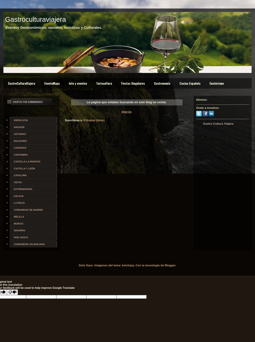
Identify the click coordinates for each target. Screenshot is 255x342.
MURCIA (18, 223)
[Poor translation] (12, 292)
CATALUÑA (20, 175)
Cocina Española (190, 83)
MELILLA (19, 216)
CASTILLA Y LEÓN (24, 168)
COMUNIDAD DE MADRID (28, 209)
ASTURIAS (20, 134)
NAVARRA (19, 230)
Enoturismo (217, 83)
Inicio (127, 112)
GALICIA (19, 196)
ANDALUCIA (21, 120)
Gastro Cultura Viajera (218, 123)
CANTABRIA (21, 154)
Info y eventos (78, 83)
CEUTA (18, 182)
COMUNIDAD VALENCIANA (29, 244)
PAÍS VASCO (21, 237)
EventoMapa (52, 83)
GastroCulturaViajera (21, 83)
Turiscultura (104, 83)
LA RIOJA (19, 203)
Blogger (170, 265)
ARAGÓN (19, 127)
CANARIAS (20, 147)
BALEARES (20, 141)
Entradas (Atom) (94, 120)
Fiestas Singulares (133, 83)
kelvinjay (128, 265)
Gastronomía (162, 83)
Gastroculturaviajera (35, 19)
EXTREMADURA (23, 189)
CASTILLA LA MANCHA (27, 161)
